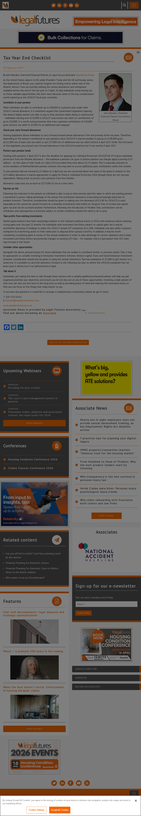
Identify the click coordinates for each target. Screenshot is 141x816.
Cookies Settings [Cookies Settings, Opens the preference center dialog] (36, 810)
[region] (70, 806)
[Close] (135, 800)
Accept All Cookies (59, 810)
